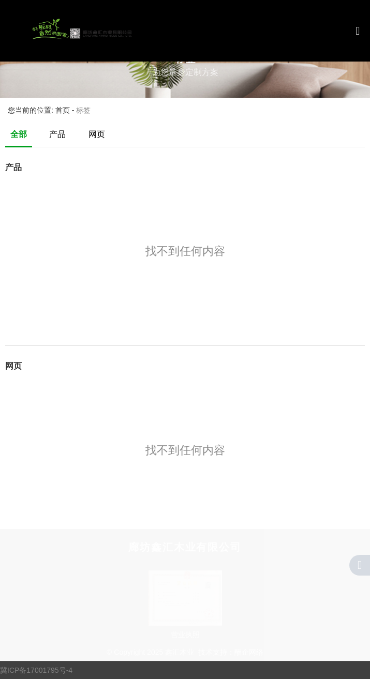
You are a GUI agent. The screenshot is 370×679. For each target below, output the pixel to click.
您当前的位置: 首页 (40, 111)
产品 (57, 134)
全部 (18, 134)
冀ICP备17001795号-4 (36, 670)
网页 (96, 134)
